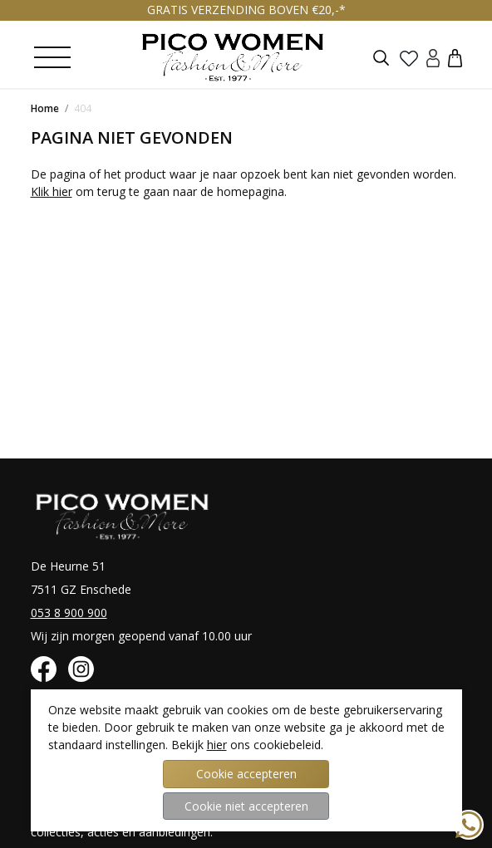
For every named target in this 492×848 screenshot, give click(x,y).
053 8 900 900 (69, 612)
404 (82, 108)
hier (217, 744)
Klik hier (51, 191)
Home (45, 108)
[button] (455, 56)
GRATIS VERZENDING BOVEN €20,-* (246, 9)
